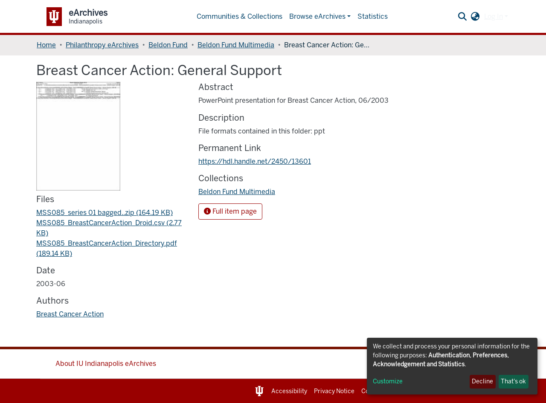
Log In (493, 16)
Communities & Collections (239, 16)
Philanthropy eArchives (102, 45)
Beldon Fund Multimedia (235, 45)
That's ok (513, 381)
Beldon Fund (168, 45)
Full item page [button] (230, 211)
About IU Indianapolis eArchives (105, 364)
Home (46, 45)
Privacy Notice (334, 391)
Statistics (372, 16)
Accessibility (289, 391)
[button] (475, 17)
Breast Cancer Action (70, 314)
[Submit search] (462, 16)
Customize (388, 381)
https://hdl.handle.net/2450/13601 (254, 161)
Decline (482, 381)
